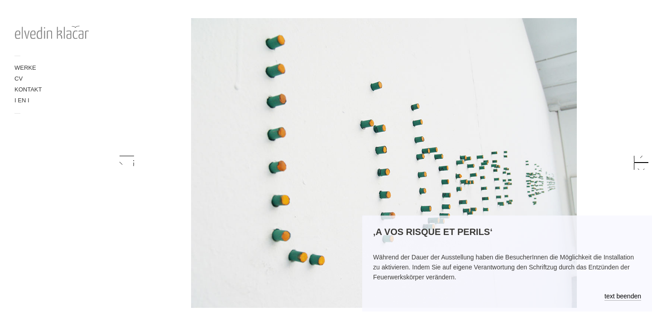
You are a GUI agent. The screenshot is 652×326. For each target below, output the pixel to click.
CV (18, 78)
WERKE (25, 67)
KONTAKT (28, 89)
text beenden (622, 296)
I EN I (21, 100)
